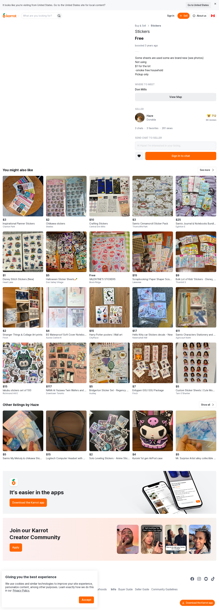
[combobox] (39, 16)
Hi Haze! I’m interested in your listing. (175, 146)
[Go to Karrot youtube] (206, 579)
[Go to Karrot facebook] (192, 579)
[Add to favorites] (139, 156)
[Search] (59, 15)
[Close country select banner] (215, 3)
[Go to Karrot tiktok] (213, 579)
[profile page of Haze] (140, 117)
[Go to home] (9, 15)
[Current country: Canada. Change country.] (212, 15)
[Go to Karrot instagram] (199, 579)
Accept (88, 592)
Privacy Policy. (45, 583)
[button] (207, 170)
